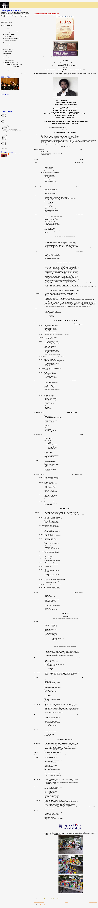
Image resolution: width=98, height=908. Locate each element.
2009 (3, 148)
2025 (3, 114)
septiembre (5, 128)
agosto (4, 131)
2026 (3, 112)
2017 (3, 123)
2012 (3, 144)
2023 (3, 116)
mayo (4, 135)
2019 (3, 121)
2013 (3, 143)
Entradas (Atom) (43, 904)
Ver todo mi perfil (11, 155)
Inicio (66, 902)
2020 (3, 120)
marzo (4, 136)
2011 (3, 145)
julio (4, 132)
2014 (3, 142)
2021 (3, 119)
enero (4, 138)
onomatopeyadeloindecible (15, 153)
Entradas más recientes (39, 902)
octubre (4, 127)
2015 (3, 140)
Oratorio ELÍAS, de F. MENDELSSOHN (46, 13)
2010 (3, 147)
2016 (3, 139)
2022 (3, 117)
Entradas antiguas (93, 902)
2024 (3, 115)
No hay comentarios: (56, 898)
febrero (4, 137)
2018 (3, 122)
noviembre (5, 126)
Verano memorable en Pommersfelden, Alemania (12, 130)
